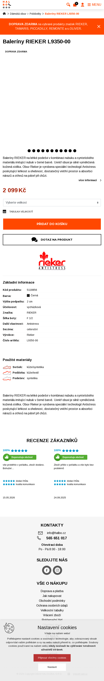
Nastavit (52, 667)
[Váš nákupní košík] (75, 4)
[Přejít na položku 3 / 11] (38, 150)
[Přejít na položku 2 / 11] (34, 150)
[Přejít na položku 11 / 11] (75, 150)
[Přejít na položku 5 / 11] (47, 150)
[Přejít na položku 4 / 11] (43, 150)
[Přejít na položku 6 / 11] (52, 150)
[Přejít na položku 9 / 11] (66, 150)
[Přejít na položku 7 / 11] (57, 150)
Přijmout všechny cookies (52, 657)
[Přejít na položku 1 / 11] (29, 150)
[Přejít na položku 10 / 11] (70, 150)
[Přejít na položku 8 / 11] (61, 150)
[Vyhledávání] (68, 4)
